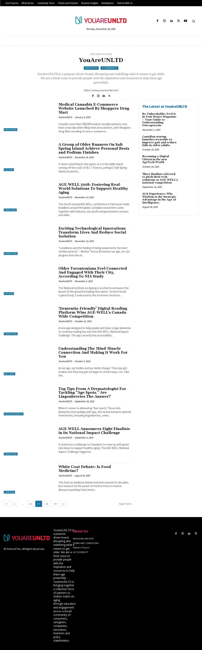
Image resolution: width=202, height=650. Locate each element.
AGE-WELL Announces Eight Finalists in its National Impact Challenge (94, 431)
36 (30, 503)
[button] (193, 21)
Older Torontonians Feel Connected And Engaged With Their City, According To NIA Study (92, 272)
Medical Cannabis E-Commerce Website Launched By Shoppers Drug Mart (93, 108)
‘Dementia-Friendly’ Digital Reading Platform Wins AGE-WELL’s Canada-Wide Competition (92, 312)
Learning (9, 492)
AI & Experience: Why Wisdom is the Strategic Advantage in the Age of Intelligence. (159, 198)
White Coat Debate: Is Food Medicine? (84, 469)
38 (47, 503)
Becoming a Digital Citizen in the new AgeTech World (155, 159)
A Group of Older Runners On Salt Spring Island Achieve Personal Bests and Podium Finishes (93, 148)
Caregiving (10, 210)
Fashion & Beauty (14, 414)
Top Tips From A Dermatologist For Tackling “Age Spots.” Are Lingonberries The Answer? (92, 393)
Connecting (11, 253)
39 (55, 503)
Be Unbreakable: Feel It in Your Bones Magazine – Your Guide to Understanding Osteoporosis (159, 119)
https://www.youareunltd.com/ (101, 90)
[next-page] (63, 504)
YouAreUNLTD (65, 117)
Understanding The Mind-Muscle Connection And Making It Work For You (93, 352)
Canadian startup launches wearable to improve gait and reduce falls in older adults (159, 141)
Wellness (9, 374)
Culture (9, 169)
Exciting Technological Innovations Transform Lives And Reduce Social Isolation (92, 232)
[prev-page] (7, 504)
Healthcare (11, 129)
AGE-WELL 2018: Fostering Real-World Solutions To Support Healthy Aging (93, 188)
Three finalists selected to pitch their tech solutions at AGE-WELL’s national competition (160, 178)
